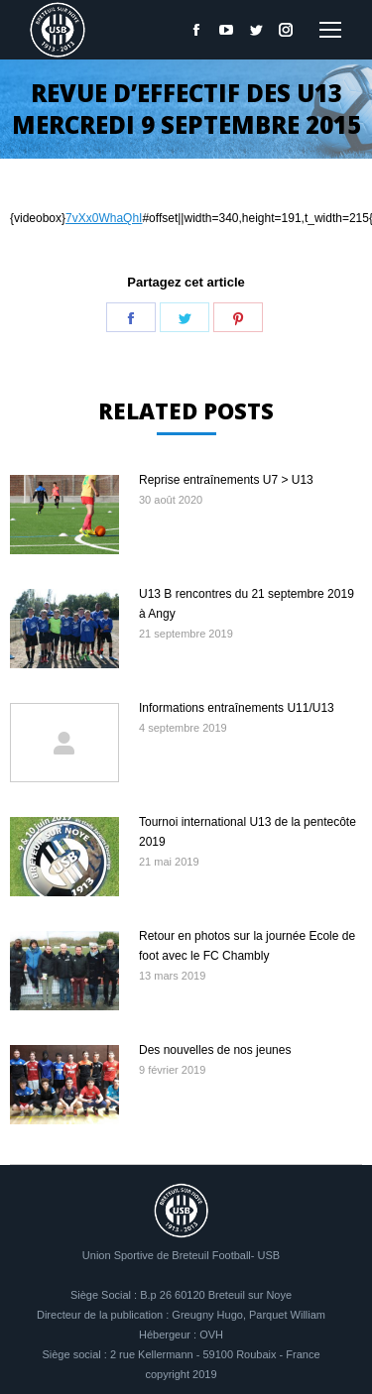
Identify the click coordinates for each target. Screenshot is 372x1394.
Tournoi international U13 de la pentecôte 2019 (247, 832)
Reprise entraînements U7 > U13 (226, 480)
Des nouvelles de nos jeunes (215, 1050)
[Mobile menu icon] (330, 30)
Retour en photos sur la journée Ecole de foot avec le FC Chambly (247, 946)
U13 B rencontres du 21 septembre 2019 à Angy (246, 604)
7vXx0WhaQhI (103, 218)
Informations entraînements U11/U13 (236, 708)
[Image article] (64, 514)
